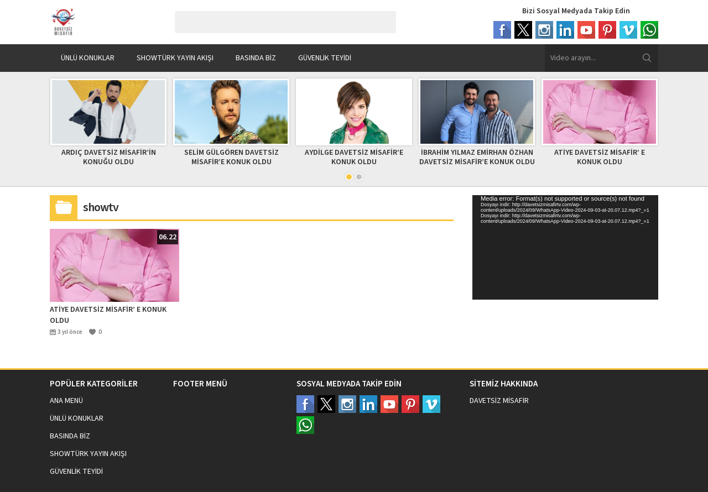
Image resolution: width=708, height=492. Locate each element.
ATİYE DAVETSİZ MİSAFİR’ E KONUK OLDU (599, 157)
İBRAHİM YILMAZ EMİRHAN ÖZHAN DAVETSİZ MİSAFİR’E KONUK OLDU (477, 157)
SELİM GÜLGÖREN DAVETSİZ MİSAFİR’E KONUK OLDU (231, 157)
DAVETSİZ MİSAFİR (499, 400)
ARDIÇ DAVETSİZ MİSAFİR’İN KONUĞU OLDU (108, 157)
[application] (565, 247)
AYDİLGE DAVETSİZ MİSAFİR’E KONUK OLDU (354, 157)
